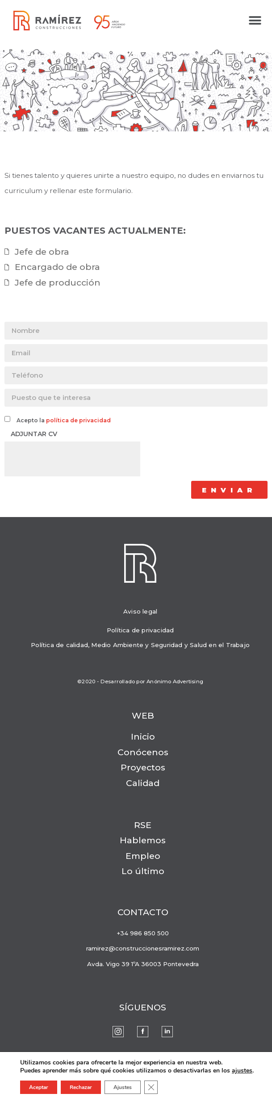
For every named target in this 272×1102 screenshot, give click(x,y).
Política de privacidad (140, 630)
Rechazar (81, 1087)
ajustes (242, 1071)
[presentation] (72, 459)
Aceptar (38, 1087)
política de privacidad (78, 420)
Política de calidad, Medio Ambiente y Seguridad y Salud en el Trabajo (140, 644)
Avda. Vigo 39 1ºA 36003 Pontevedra (143, 963)
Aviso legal (140, 611)
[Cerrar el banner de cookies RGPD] (151, 1087)
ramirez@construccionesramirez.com (142, 948)
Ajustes (122, 1087)
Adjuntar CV (33, 434)
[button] (255, 21)
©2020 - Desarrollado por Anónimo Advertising (140, 681)
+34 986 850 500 (143, 933)
